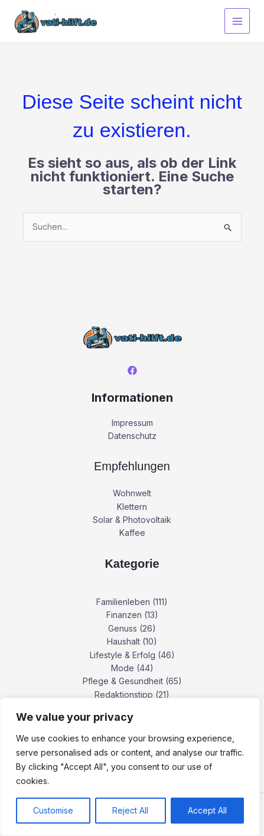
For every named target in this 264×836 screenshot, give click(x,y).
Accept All (207, 810)
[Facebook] (132, 370)
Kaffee (132, 533)
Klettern (132, 507)
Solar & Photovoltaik (132, 520)
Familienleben (123, 602)
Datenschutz (132, 436)
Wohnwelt (132, 493)
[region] (130, 767)
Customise (53, 810)
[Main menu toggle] (237, 21)
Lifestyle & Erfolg (122, 655)
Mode (122, 668)
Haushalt (123, 641)
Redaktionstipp (123, 694)
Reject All (130, 810)
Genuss (122, 628)
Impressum (132, 423)
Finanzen (124, 615)
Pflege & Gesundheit (123, 681)
